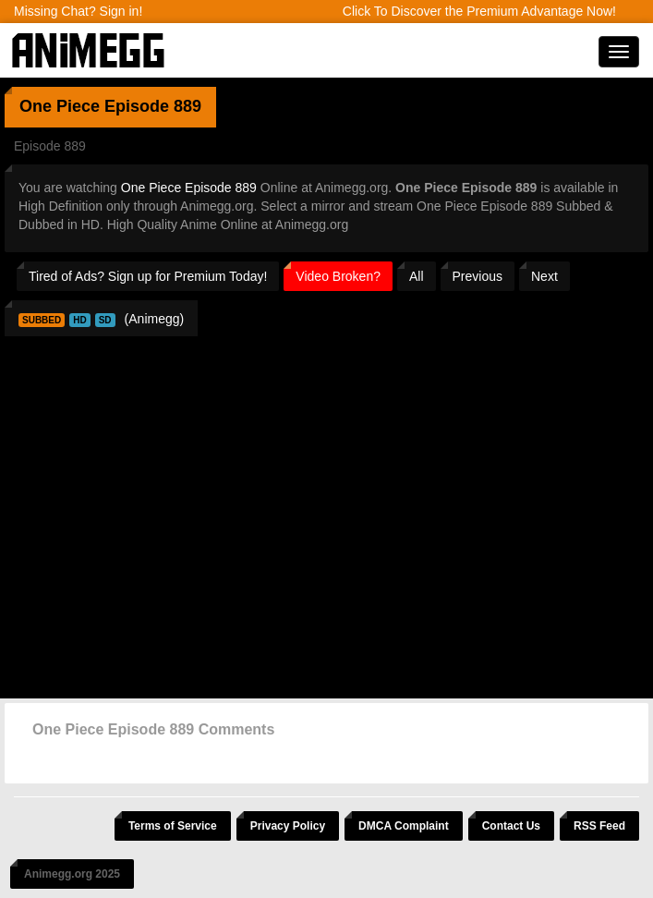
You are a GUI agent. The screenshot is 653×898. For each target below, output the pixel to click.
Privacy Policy (287, 825)
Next (544, 276)
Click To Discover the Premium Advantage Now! (479, 11)
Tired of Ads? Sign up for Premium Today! (148, 276)
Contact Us (511, 825)
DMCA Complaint (403, 825)
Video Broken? (338, 276)
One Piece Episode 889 (189, 187)
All (416, 276)
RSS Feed (599, 825)
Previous (477, 276)
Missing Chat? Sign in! (78, 11)
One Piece (59, 106)
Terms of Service (172, 825)
